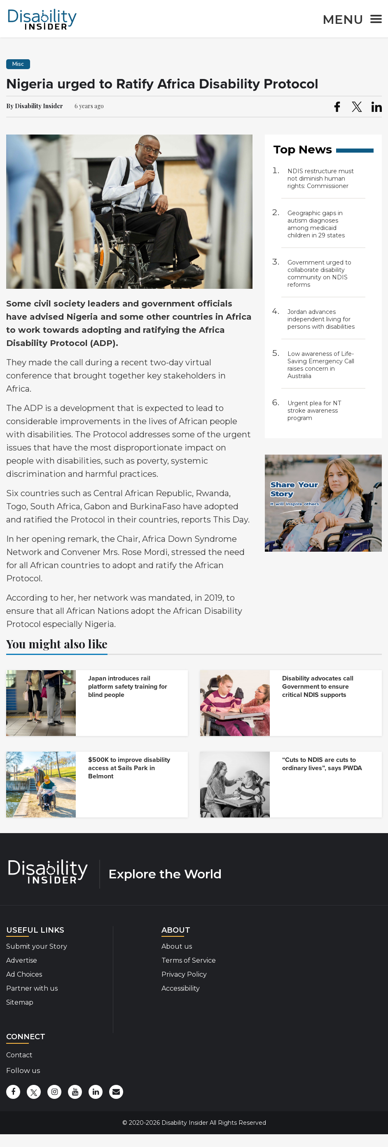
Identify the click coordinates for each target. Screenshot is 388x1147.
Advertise (21, 960)
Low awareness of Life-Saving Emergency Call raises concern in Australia (320, 365)
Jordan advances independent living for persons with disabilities (321, 319)
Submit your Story (36, 946)
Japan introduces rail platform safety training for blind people (127, 686)
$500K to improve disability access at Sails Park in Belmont (129, 768)
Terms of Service (188, 960)
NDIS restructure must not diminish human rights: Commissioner (320, 178)
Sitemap (19, 1002)
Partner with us (32, 988)
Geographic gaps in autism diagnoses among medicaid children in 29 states (316, 224)
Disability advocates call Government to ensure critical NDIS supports (317, 686)
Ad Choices (24, 974)
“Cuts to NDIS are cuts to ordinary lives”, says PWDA (322, 764)
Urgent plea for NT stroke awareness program (314, 410)
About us (176, 946)
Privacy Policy (184, 974)
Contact (19, 1055)
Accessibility (180, 988)
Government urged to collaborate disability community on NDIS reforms (319, 273)
